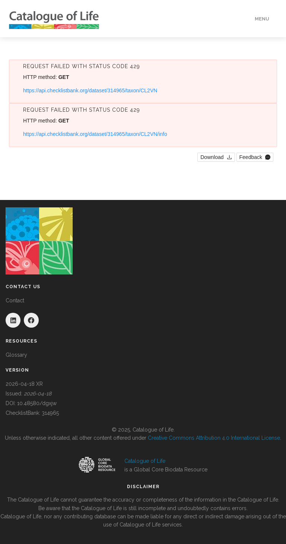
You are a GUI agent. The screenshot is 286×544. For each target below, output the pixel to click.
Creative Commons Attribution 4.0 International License (214, 438)
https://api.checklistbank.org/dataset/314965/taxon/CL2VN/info (95, 134)
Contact (15, 300)
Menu (262, 19)
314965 (50, 413)
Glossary (16, 355)
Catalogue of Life (144, 461)
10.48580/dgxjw (37, 403)
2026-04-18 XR (24, 384)
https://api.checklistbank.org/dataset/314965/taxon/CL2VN (90, 90)
